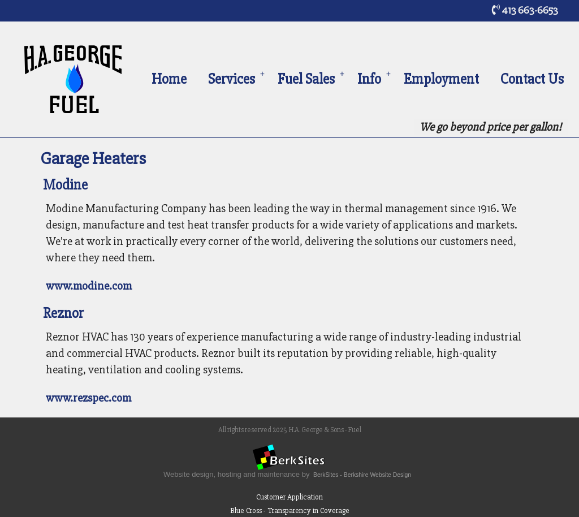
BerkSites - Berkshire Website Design (362, 475)
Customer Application (289, 497)
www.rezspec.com (88, 398)
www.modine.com (89, 286)
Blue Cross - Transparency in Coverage (289, 510)
